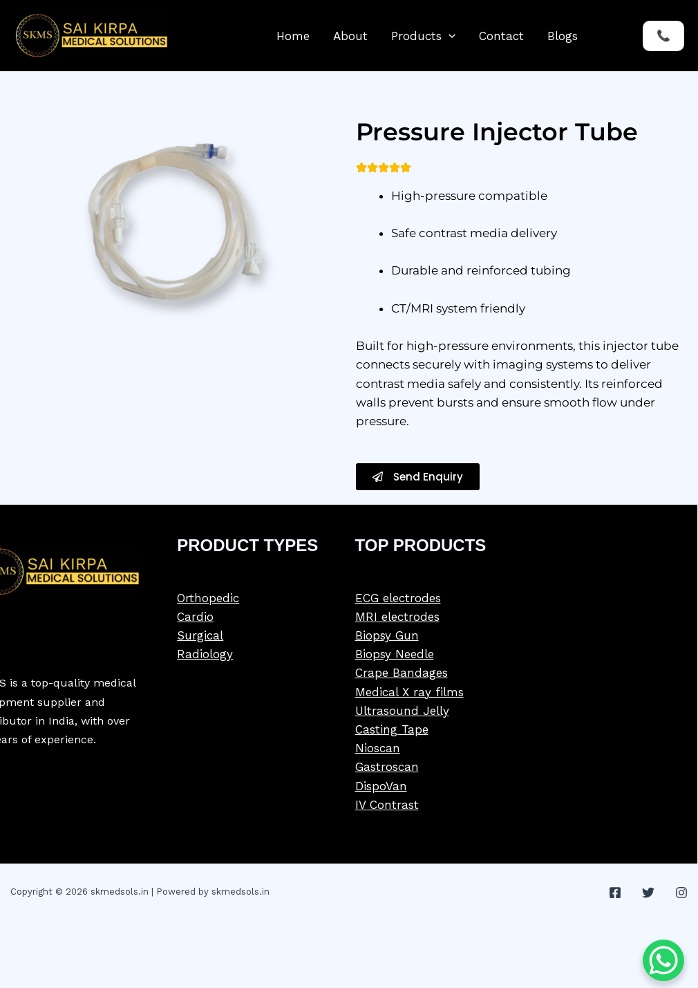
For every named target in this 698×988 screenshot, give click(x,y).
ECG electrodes (398, 598)
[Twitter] (648, 892)
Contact (501, 36)
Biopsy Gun (387, 635)
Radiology (205, 654)
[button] (448, 36)
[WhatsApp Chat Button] (663, 960)
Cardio (195, 617)
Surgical (200, 635)
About (350, 36)
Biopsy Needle (394, 654)
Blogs (562, 36)
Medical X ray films (409, 692)
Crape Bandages (401, 673)
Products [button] (423, 36)
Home (293, 36)
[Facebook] (615, 892)
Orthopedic (208, 598)
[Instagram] (681, 892)
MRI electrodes (397, 617)
